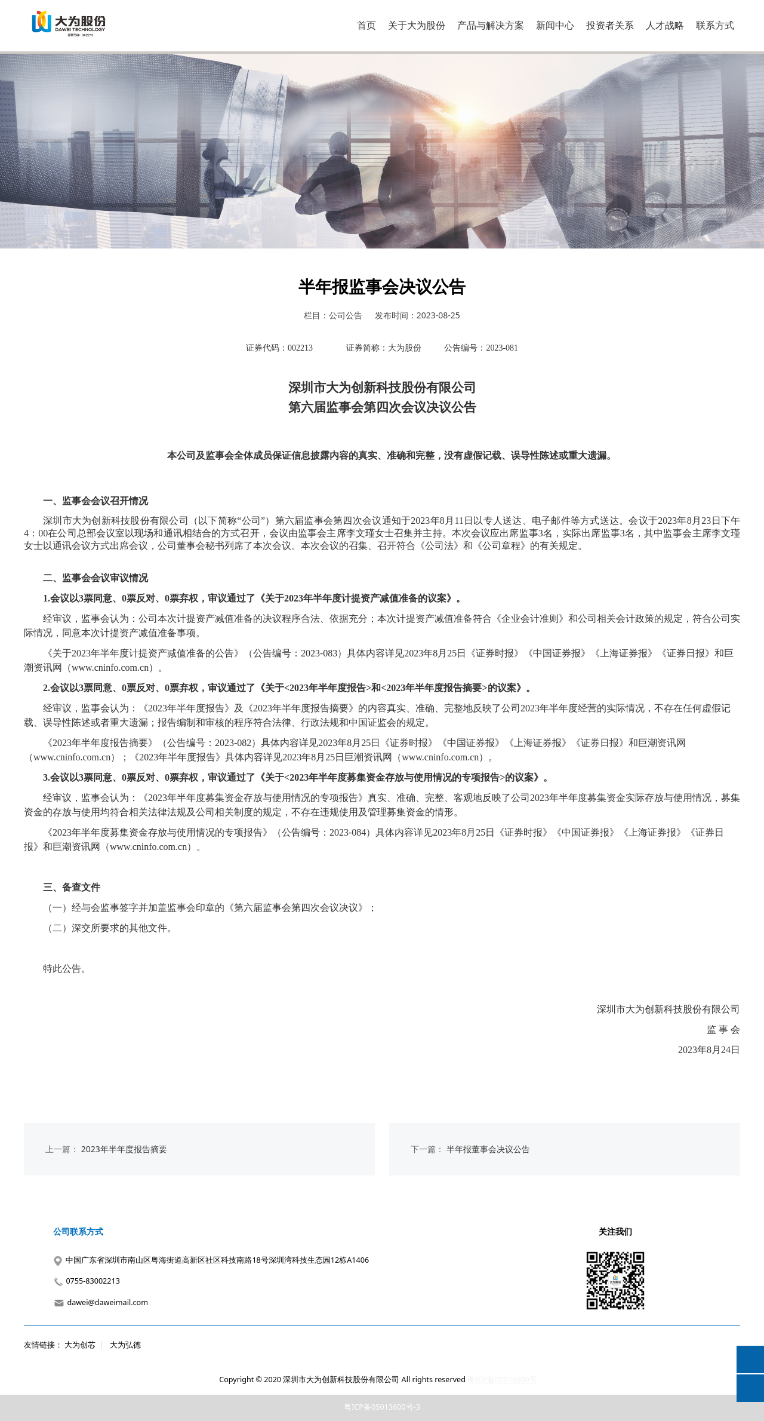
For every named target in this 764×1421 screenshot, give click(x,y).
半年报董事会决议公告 (488, 1149)
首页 (366, 25)
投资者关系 (610, 25)
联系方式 (715, 25)
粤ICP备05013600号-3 (382, 1407)
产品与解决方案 (490, 25)
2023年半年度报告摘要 (124, 1149)
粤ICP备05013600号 (502, 1379)
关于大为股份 (416, 25)
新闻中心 (555, 25)
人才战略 (665, 25)
